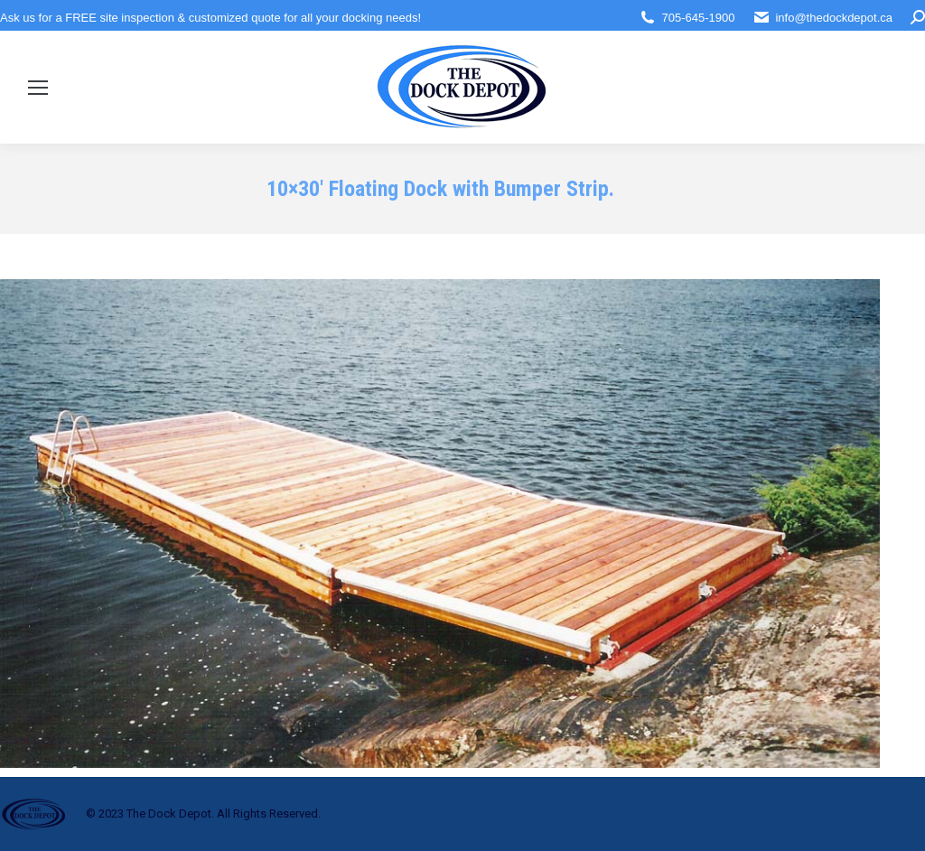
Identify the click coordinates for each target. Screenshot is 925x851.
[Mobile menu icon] (38, 87)
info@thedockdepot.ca (833, 17)
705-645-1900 (697, 17)
